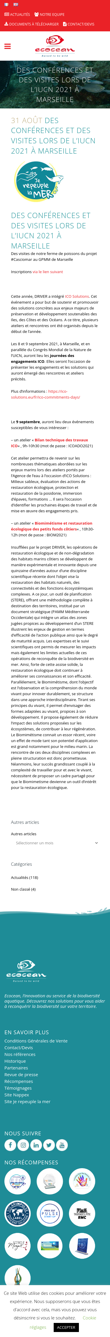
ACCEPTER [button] (66, 1327)
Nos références (19, 1054)
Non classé (20, 889)
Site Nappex (16, 1094)
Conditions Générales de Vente (36, 1040)
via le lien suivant (48, 271)
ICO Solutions (77, 296)
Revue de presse (21, 1074)
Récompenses (18, 1081)
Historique (15, 1061)
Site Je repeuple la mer (27, 1101)
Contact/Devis (18, 1047)
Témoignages (18, 1088)
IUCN (25, 235)
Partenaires (16, 1067)
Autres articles (23, 833)
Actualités (19, 877)
